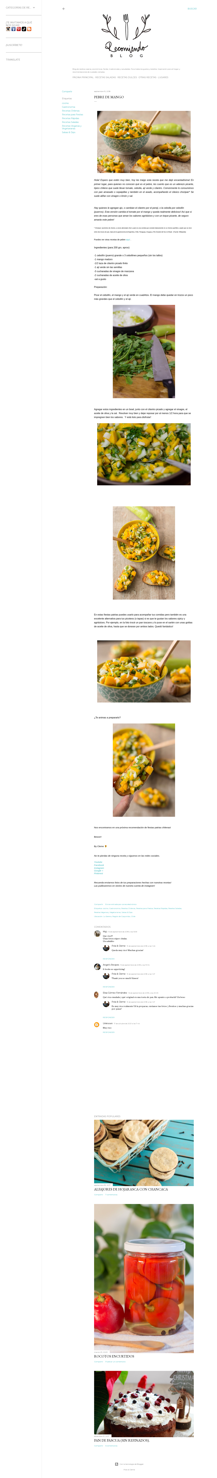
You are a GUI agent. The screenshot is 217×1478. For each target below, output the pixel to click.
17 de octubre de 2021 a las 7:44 (127, 1023)
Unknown (108, 1023)
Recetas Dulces (127, 77)
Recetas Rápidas (70, 118)
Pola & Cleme (119, 946)
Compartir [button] (67, 91)
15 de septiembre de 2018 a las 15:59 (122, 932)
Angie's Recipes (111, 965)
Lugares (163, 77)
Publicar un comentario (115, 1362)
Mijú (105, 931)
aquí (128, 239)
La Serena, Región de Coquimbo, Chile (119, 916)
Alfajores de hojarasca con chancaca (131, 1189)
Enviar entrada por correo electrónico (120, 904)
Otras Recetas (147, 77)
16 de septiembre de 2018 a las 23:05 (143, 993)
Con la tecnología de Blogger (129, 1464)
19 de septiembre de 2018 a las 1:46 (141, 946)
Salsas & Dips (68, 132)
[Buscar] (192, 8)
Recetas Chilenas (70, 110)
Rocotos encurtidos (114, 1356)
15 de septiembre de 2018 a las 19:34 (135, 965)
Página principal (83, 77)
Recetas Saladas (105, 77)
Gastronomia (68, 107)
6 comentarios (111, 1446)
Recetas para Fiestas (72, 114)
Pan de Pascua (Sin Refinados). (121, 1440)
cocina (65, 103)
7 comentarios (111, 1195)
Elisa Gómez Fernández (115, 993)
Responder (109, 959)
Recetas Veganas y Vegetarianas (72, 127)
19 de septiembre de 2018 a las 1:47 (141, 974)
